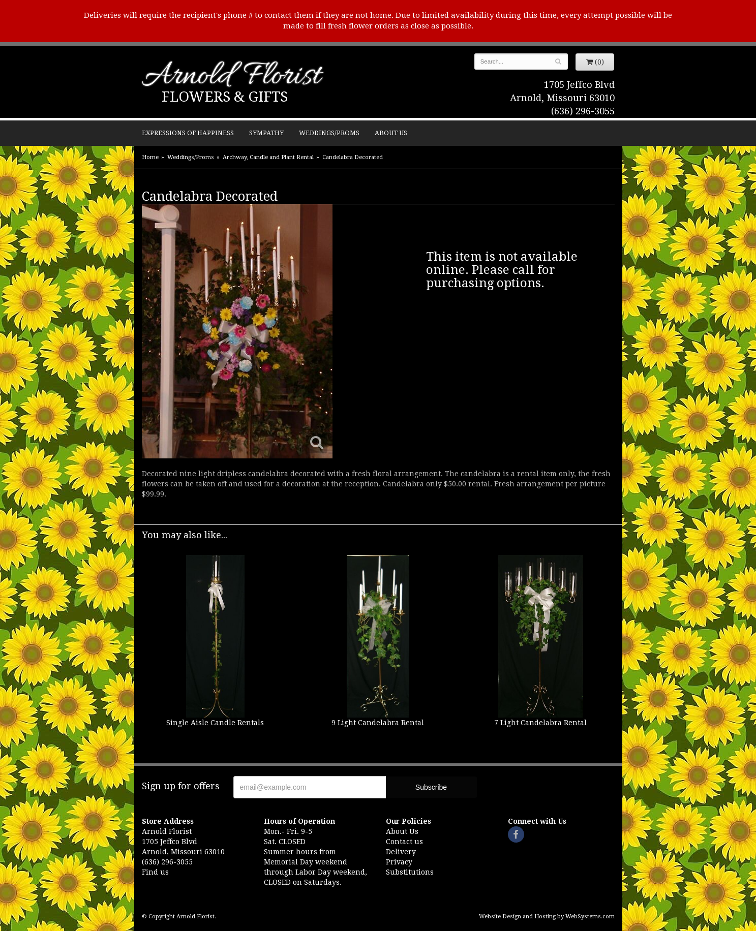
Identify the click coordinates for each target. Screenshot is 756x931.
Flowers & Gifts (225, 96)
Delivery (401, 852)
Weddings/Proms (329, 133)
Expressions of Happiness (188, 133)
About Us (391, 133)
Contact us (404, 841)
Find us (155, 872)
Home (150, 157)
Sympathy (266, 133)
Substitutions (410, 872)
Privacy (399, 862)
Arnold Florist (231, 77)
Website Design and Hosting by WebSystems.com (547, 916)
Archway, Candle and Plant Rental (268, 157)
